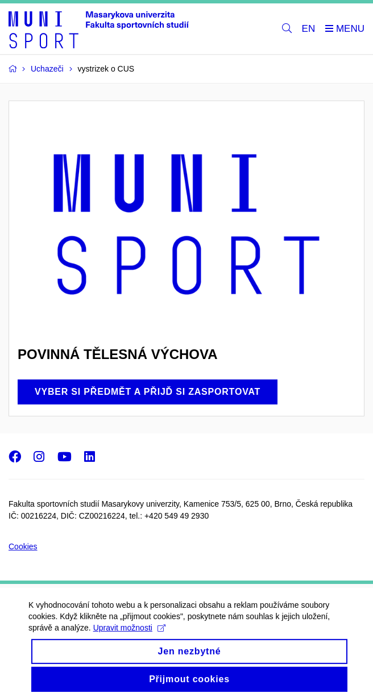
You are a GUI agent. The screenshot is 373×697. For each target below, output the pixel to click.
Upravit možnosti (129, 633)
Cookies (23, 546)
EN (309, 28)
